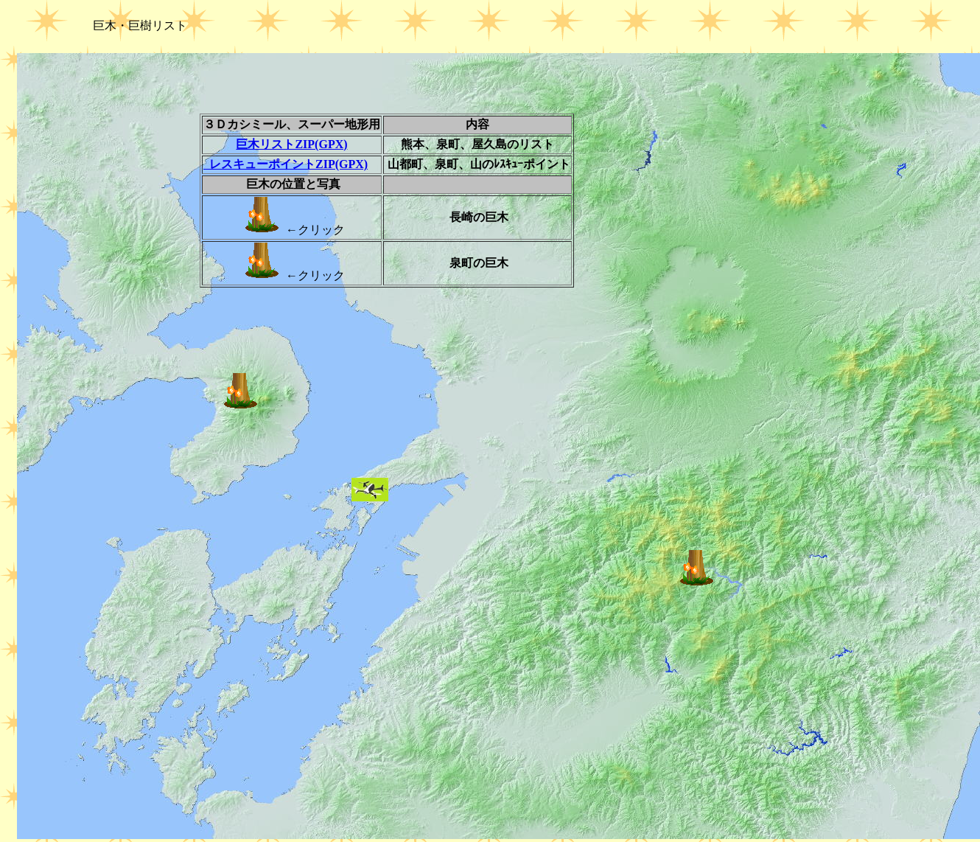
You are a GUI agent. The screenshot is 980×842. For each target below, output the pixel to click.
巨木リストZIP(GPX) (291, 144)
